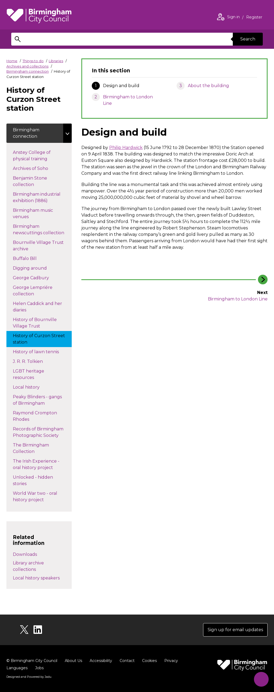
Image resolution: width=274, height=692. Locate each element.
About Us (73, 660)
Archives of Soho (36, 168)
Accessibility (101, 660)
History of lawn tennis (41, 351)
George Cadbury (36, 277)
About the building (208, 85)
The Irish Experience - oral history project (38, 464)
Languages (17, 667)
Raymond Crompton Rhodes (35, 416)
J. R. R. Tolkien (37, 361)
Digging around (35, 268)
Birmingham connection (27, 71)
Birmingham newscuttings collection (42, 229)
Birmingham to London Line (128, 100)
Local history (36, 387)
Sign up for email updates (235, 629)
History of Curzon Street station (39, 339)
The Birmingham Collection (31, 448)
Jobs (39, 667)
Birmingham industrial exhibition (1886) (36, 197)
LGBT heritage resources (29, 374)
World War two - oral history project (35, 496)
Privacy (171, 660)
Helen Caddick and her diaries (37, 306)
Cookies (149, 660)
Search (247, 39)
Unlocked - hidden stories (33, 480)
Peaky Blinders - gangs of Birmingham (37, 400)
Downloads (25, 554)
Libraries (56, 61)
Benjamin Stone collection (30, 181)
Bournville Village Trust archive (38, 245)
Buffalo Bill (30, 258)
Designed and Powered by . (29, 677)
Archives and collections (27, 66)
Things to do (33, 61)
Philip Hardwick (126, 147)
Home (11, 61)
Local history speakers (36, 578)
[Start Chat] (261, 679)
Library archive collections (28, 566)
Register (254, 17)
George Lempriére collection (32, 290)
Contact (127, 660)
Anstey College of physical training (35, 155)
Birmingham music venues (33, 213)
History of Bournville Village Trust (35, 323)
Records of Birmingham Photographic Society (41, 432)
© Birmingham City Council (31, 660)
